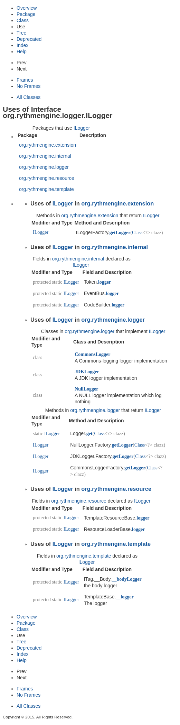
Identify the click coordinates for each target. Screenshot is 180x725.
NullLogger (86, 389)
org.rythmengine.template (46, 189)
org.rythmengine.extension (47, 145)
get (89, 433)
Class (23, 20)
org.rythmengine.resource (46, 178)
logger (104, 282)
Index (22, 45)
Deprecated (29, 39)
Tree (21, 33)
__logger (124, 596)
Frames (25, 80)
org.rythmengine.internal (45, 156)
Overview (27, 8)
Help (22, 51)
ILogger (82, 128)
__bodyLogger (126, 579)
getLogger (120, 232)
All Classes (28, 97)
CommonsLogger (92, 354)
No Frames (28, 86)
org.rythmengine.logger (44, 167)
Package (26, 14)
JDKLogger (87, 371)
